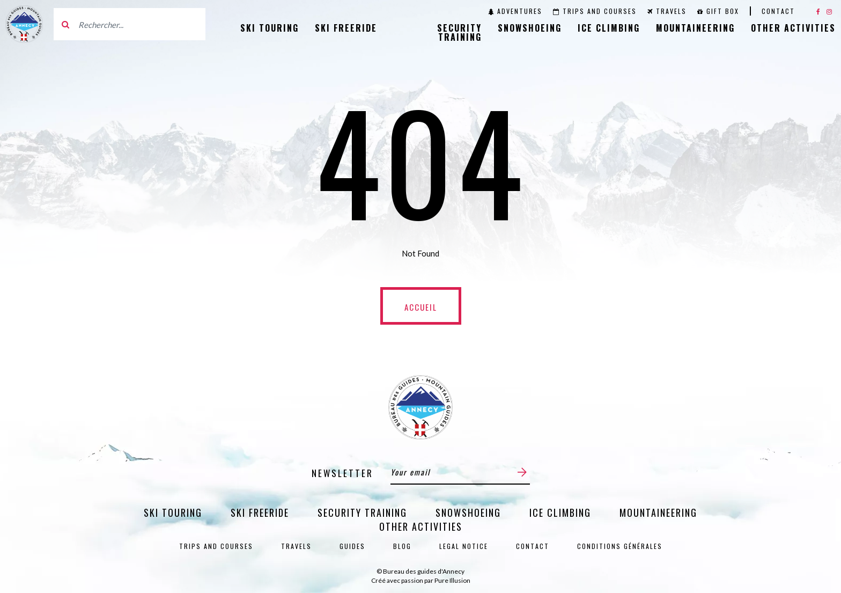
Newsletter (342, 473)
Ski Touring (269, 27)
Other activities (793, 27)
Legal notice (463, 546)
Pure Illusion (452, 580)
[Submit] (522, 472)
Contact (778, 11)
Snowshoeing (530, 27)
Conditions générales (619, 546)
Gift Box (718, 11)
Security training (459, 32)
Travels (667, 11)
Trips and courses (595, 11)
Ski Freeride (346, 27)
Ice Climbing (609, 27)
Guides (352, 546)
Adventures (515, 11)
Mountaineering (695, 27)
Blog (402, 546)
